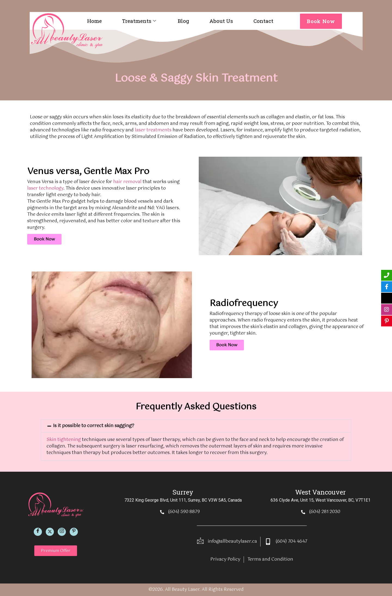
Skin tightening (64, 439)
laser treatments (153, 130)
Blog (183, 20)
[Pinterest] (74, 532)
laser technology (45, 188)
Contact (263, 20)
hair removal (127, 182)
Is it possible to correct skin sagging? (93, 426)
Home (94, 20)
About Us (221, 20)
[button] (196, 426)
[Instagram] (62, 532)
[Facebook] (38, 532)
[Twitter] (50, 532)
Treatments (139, 20)
